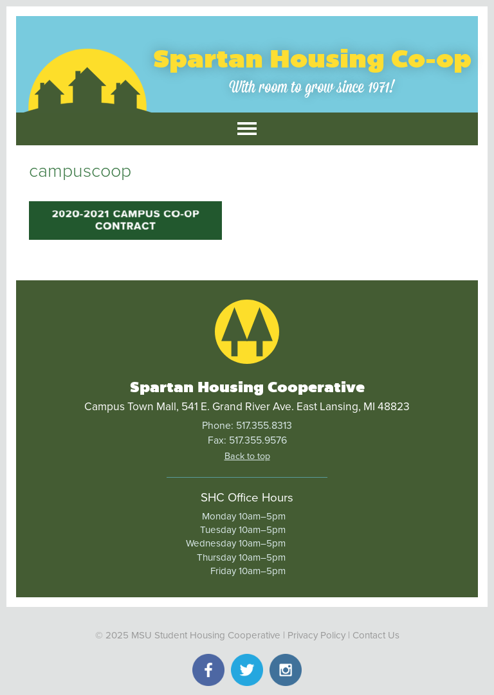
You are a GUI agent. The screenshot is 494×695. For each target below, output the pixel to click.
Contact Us (375, 635)
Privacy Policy (316, 635)
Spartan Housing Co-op (312, 59)
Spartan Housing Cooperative (247, 387)
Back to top (247, 456)
